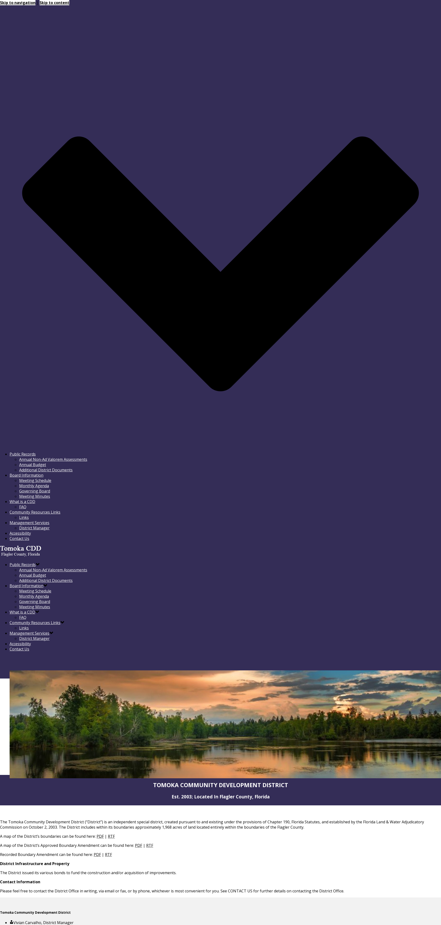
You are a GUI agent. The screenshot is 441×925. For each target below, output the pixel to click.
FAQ (22, 506)
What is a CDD (22, 501)
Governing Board (34, 491)
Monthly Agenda (34, 485)
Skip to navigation (17, 2)
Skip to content (54, 2)
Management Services (29, 522)
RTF (111, 836)
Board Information (26, 475)
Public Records (23, 454)
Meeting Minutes (34, 496)
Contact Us (19, 538)
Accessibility (20, 533)
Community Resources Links (35, 512)
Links (24, 517)
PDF (100, 836)
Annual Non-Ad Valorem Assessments (53, 459)
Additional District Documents (46, 470)
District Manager (34, 528)
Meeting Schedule (35, 480)
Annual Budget (32, 464)
